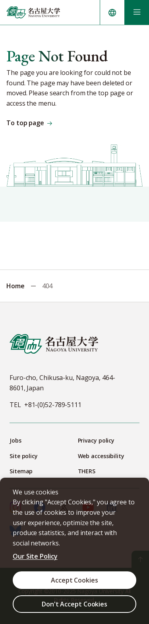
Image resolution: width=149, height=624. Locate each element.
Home (15, 286)
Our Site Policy (35, 556)
